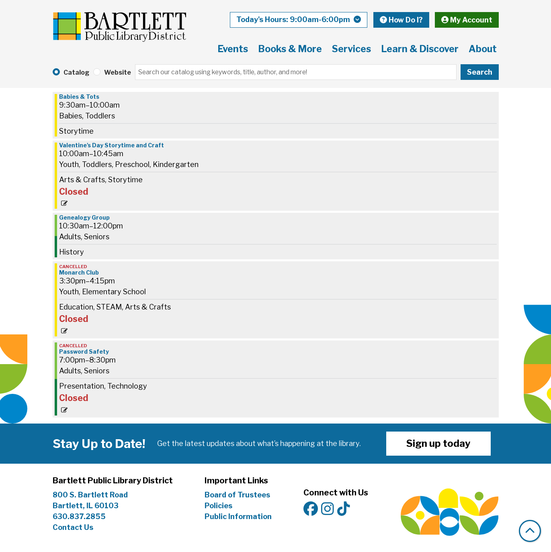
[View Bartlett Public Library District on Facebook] (310, 509)
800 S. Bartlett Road (90, 495)
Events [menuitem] (232, 49)
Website (117, 72)
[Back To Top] (530, 531)
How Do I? (401, 20)
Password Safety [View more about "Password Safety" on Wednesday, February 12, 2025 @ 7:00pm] (84, 351)
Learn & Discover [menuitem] (420, 49)
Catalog (76, 72)
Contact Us (73, 527)
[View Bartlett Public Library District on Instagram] (327, 509)
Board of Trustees (237, 495)
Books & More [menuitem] (290, 49)
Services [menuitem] (351, 49)
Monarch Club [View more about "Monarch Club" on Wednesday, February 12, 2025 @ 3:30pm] (79, 272)
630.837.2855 (79, 516)
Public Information (238, 516)
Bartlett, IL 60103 (86, 505)
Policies (218, 505)
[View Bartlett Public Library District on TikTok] (343, 509)
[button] (298, 20)
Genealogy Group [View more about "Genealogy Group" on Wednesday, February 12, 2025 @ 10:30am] (84, 217)
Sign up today (438, 443)
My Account (466, 20)
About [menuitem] (483, 49)
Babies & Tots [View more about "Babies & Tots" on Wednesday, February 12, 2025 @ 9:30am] (79, 97)
